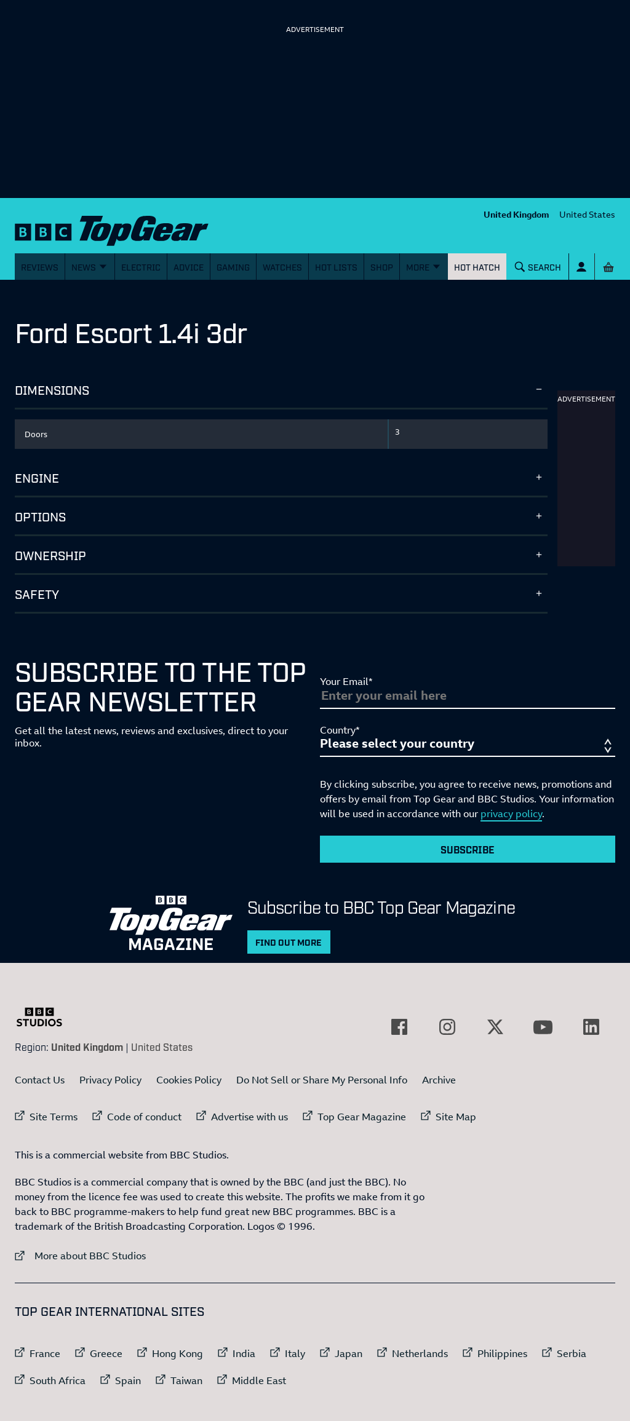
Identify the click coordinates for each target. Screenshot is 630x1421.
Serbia (571, 1353)
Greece (106, 1353)
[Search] (538, 266)
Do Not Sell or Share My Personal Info (321, 1080)
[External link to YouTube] (543, 1027)
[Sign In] (581, 266)
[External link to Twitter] (495, 1027)
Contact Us (40, 1080)
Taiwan (186, 1380)
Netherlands (420, 1353)
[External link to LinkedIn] (591, 1027)
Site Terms (54, 1116)
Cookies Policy (188, 1080)
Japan (348, 1353)
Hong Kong (177, 1353)
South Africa (58, 1380)
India (244, 1353)
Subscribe (468, 849)
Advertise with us (249, 1116)
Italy (295, 1353)
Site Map (456, 1116)
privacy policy (511, 813)
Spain (128, 1380)
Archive (439, 1080)
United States (587, 214)
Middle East (259, 1380)
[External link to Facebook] (399, 1027)
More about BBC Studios (80, 1255)
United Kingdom (516, 214)
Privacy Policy (110, 1080)
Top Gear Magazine (361, 1116)
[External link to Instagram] (447, 1027)
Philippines (502, 1353)
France (45, 1353)
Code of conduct (144, 1116)
